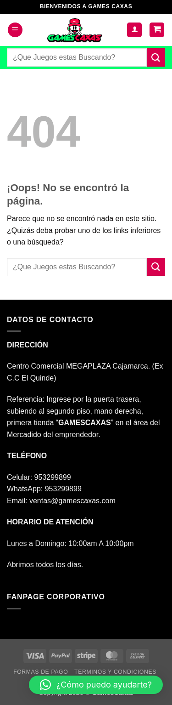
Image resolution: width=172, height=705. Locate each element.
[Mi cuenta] (134, 30)
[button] (15, 30)
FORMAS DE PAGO (40, 672)
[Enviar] (156, 57)
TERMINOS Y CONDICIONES (115, 672)
